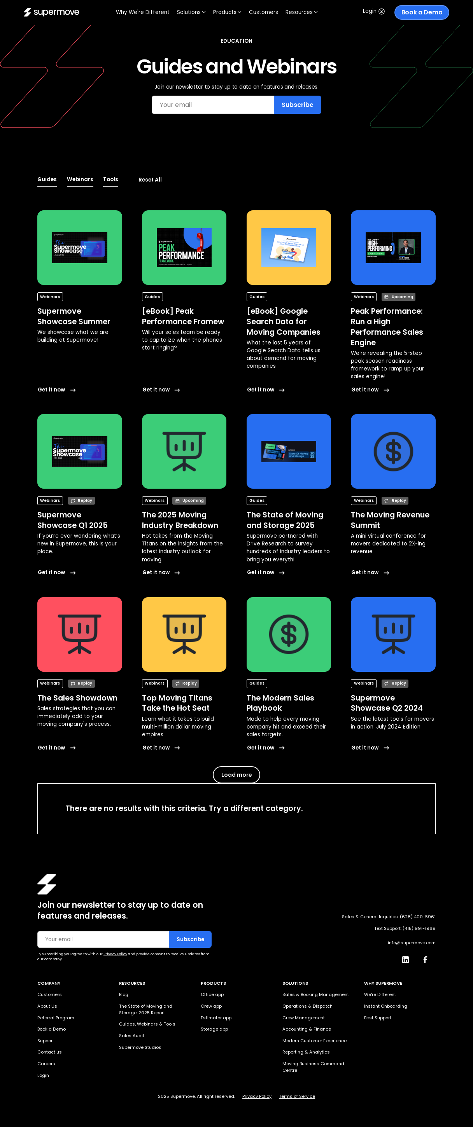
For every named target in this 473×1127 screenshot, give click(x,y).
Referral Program (55, 1018)
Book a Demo (421, 12)
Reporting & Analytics (306, 1052)
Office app (212, 994)
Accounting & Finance (306, 1029)
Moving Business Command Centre (313, 1067)
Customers (263, 12)
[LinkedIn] (408, 957)
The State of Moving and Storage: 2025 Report (145, 1009)
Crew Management (303, 1018)
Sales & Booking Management (315, 994)
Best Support (377, 1018)
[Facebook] (428, 957)
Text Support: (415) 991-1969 (405, 929)
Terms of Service (297, 1096)
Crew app (211, 1006)
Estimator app (216, 1018)
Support (45, 1041)
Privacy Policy (257, 1096)
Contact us (49, 1052)
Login (43, 1075)
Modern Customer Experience (314, 1041)
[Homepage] (46, 884)
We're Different (380, 994)
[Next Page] (236, 774)
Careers (46, 1064)
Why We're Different (143, 12)
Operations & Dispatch (307, 1006)
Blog (123, 994)
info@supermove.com (412, 943)
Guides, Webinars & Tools (147, 1024)
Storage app (214, 1029)
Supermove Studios (140, 1047)
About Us (47, 1006)
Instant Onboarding (385, 1006)
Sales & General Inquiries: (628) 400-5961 (389, 917)
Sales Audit (131, 1036)
